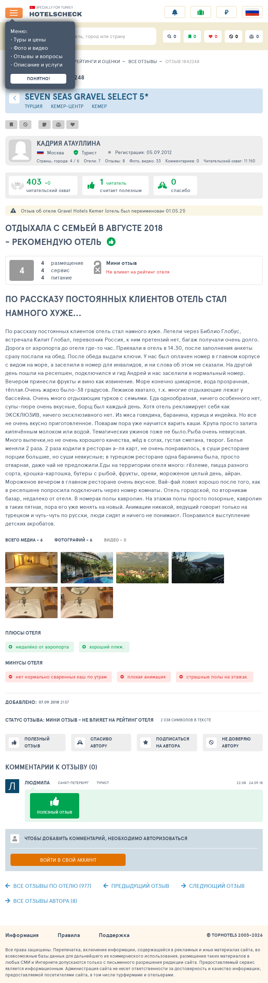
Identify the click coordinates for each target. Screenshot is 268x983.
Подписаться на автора (172, 742)
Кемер (99, 106)
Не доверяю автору (236, 742)
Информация (22, 935)
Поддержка (114, 935)
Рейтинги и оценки (97, 61)
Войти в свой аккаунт (68, 860)
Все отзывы (142, 61)
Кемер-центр (67, 106)
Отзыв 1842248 (182, 61)
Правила (69, 935)
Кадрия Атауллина (68, 143)
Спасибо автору (101, 742)
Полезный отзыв (37, 742)
